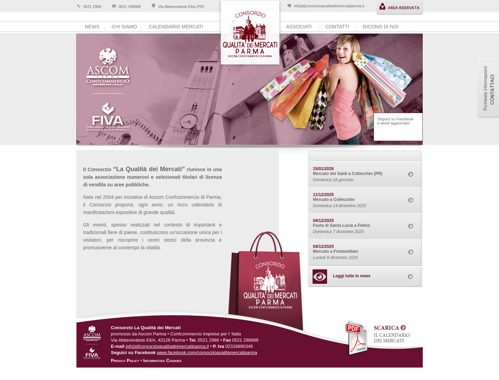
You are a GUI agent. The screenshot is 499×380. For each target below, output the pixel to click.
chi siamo (124, 26)
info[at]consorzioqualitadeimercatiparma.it (329, 6)
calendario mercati (176, 26)
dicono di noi (381, 26)
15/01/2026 (323, 168)
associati (299, 26)
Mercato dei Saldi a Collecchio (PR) (348, 173)
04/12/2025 (323, 220)
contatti (337, 26)
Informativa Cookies (162, 360)
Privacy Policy (125, 360)
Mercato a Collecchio (333, 199)
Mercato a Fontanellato (335, 251)
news (92, 26)
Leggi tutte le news (351, 276)
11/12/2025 (323, 194)
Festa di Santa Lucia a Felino (341, 225)
